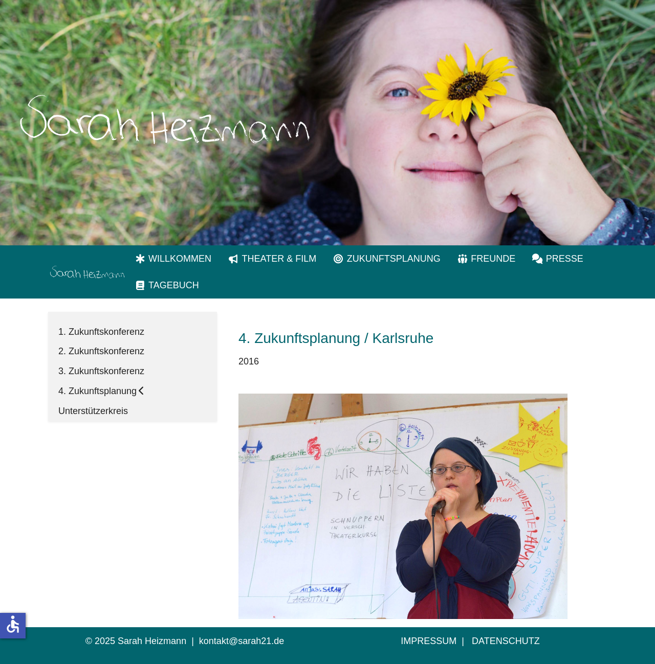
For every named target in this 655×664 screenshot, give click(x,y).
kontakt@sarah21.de (241, 641)
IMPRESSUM (428, 641)
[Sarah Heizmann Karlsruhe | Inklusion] (87, 272)
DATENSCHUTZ (506, 641)
